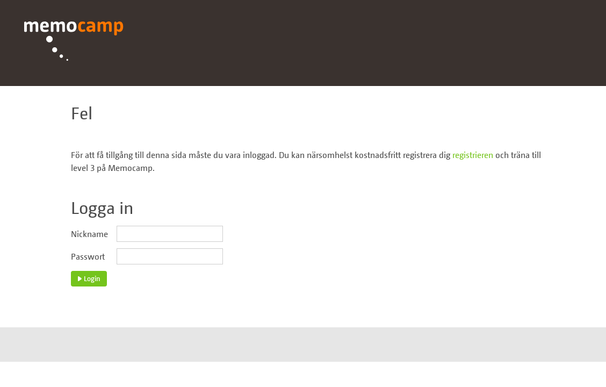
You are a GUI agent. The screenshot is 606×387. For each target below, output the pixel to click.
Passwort (88, 256)
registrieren (472, 154)
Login (89, 278)
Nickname (89, 233)
